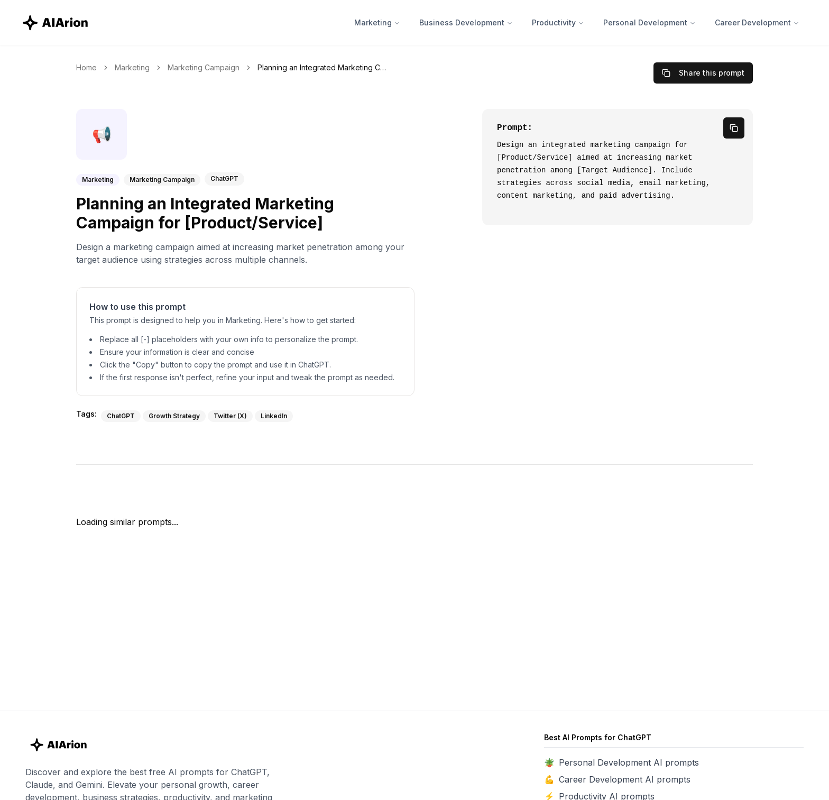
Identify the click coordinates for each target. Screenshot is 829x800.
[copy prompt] (733, 128)
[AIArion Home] (56, 22)
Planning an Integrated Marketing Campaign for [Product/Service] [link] (323, 67)
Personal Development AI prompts (629, 762)
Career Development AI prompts (624, 779)
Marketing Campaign (204, 67)
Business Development (466, 22)
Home (86, 67)
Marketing (377, 22)
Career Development (757, 22)
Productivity (558, 22)
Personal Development (649, 22)
